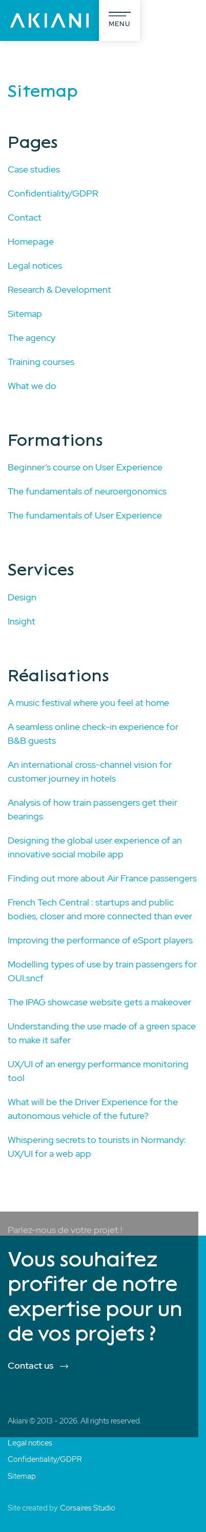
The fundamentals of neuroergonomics (87, 491)
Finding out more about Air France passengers (102, 878)
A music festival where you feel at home (88, 702)
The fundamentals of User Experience (85, 515)
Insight (21, 621)
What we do (32, 386)
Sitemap (25, 313)
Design (22, 597)
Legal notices (35, 265)
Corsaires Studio (87, 1508)
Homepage (31, 241)
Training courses (41, 362)
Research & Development (59, 289)
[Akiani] (49, 20)
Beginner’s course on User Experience (85, 467)
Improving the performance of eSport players (100, 940)
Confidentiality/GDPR (53, 193)
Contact (25, 217)
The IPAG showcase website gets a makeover (99, 1002)
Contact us (30, 1365)
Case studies (34, 169)
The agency (31, 337)
